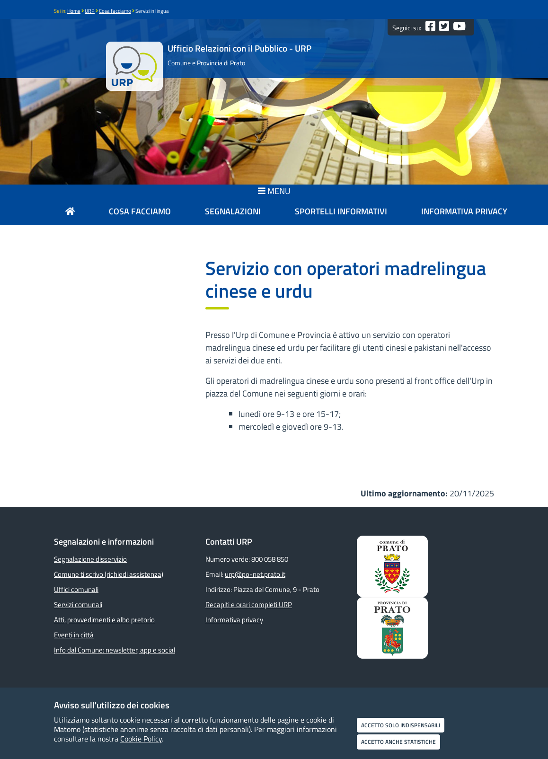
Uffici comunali (76, 589)
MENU (274, 191)
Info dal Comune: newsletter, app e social (114, 649)
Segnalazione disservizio (90, 559)
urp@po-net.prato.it (255, 574)
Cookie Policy (141, 738)
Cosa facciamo (115, 11)
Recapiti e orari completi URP (248, 604)
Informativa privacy (234, 619)
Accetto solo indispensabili (400, 725)
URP (90, 11)
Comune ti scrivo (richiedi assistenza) (108, 574)
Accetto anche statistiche (398, 741)
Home (73, 11)
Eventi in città (74, 634)
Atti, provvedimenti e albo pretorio (104, 619)
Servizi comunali (78, 604)
